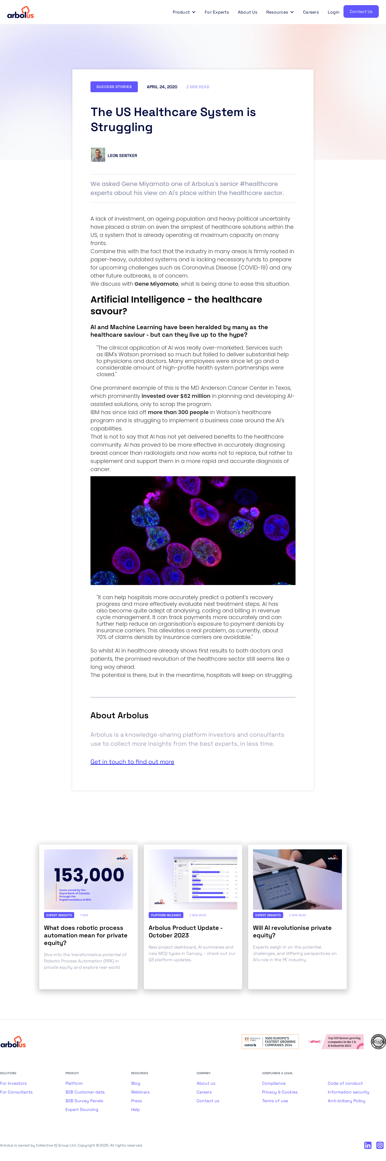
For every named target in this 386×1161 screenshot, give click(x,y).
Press (136, 1100)
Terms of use (275, 1100)
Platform (74, 1083)
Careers (311, 12)
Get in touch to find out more (132, 762)
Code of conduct (345, 1083)
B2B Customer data (85, 1092)
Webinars (140, 1092)
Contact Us (361, 11)
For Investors (13, 1083)
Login (334, 12)
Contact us (208, 1100)
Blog (135, 1083)
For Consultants (16, 1092)
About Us (247, 12)
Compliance (274, 1083)
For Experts (217, 12)
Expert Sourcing (81, 1109)
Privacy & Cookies (280, 1092)
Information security (348, 1092)
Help (135, 1109)
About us (206, 1083)
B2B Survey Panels (84, 1100)
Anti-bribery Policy (346, 1100)
